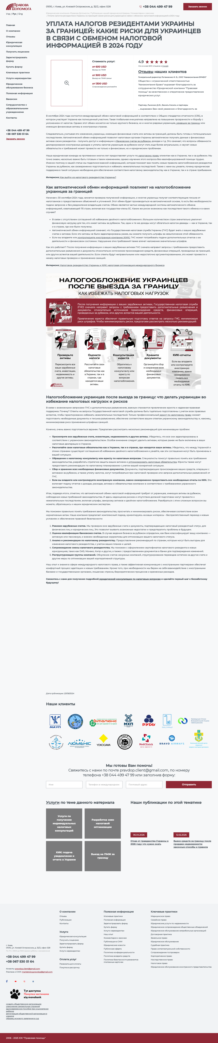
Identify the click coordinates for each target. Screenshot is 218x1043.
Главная (10, 25)
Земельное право (159, 938)
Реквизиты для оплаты (70, 964)
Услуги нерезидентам (18, 78)
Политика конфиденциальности (119, 952)
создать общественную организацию (23, 1004)
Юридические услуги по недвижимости (170, 923)
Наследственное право (162, 960)
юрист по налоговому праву (175, 415)
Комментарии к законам (142, 13)
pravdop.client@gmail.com (27, 969)
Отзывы (10, 36)
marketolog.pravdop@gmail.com (37, 972)
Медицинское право (160, 916)
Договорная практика (161, 934)
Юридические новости (114, 945)
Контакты (11, 117)
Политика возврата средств (117, 956)
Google (165, 66)
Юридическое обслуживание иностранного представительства (181, 967)
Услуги (52, 802)
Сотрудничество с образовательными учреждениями (17, 108)
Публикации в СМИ (113, 941)
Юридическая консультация (14, 44)
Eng (20, 14)
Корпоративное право (161, 956)
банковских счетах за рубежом (133, 141)
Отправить (189, 784)
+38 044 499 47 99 (157, 6)
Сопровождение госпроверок (165, 952)
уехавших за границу (188, 123)
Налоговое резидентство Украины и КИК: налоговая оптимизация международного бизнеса (111, 265)
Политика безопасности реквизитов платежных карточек (121, 961)
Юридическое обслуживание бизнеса (19, 86)
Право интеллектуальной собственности (170, 949)
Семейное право (159, 920)
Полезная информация (19, 93)
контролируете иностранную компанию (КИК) (103, 237)
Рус (14, 14)
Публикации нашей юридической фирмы (110, 13)
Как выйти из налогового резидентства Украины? (87, 177)
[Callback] (197, 6)
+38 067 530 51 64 (17, 134)
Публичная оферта (113, 949)
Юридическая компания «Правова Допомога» (67, 13)
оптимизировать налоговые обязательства (152, 462)
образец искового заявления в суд (22, 1018)
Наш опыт (108, 934)
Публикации (65, 920)
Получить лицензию (17, 51)
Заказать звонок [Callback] (15, 139)
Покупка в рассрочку (69, 967)
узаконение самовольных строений (23, 1006)
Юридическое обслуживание (165, 941)
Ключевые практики (18, 72)
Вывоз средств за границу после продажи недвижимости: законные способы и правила (192, 844)
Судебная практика (160, 945)
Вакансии (11, 99)
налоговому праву (148, 155)
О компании (13, 31)
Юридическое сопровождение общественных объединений (179, 927)
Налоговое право (159, 963)
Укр (8, 14)
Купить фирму (14, 66)
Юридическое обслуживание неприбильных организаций (178, 931)
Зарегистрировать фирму (16, 59)
